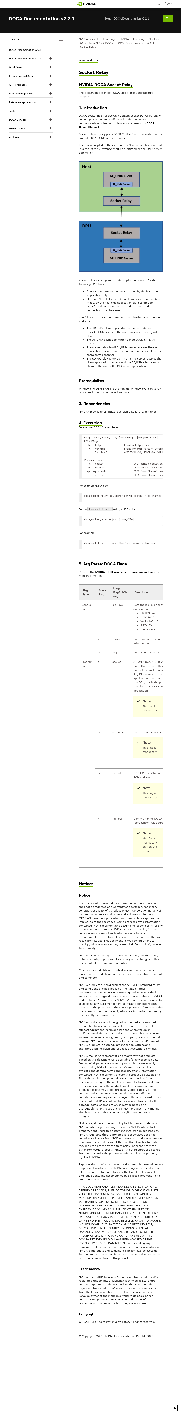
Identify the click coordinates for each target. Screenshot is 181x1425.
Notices (86, 883)
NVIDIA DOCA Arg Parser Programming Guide (125, 572)
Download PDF (88, 60)
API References (18, 84)
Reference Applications (22, 102)
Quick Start (15, 67)
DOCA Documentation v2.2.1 (135, 43)
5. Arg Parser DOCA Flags (103, 564)
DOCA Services (17, 119)
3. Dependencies (94, 403)
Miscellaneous (17, 128)
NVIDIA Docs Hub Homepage (97, 39)
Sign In (168, 3)
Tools (12, 111)
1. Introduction (93, 107)
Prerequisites (91, 380)
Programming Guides (21, 93)
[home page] (86, 4)
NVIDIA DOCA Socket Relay (106, 84)
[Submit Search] (168, 18)
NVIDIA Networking (132, 39)
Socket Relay (87, 47)
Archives (14, 137)
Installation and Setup (21, 76)
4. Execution (90, 422)
